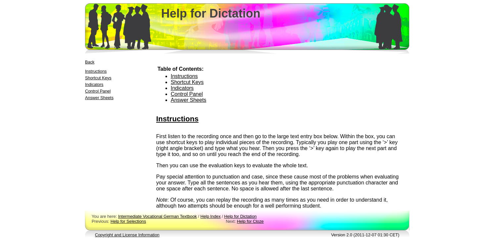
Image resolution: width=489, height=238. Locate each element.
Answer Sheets (99, 97)
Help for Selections (128, 221)
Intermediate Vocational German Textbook (157, 216)
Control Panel (98, 91)
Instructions (96, 71)
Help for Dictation (240, 216)
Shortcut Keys (98, 77)
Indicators (94, 84)
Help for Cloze (250, 221)
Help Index (210, 216)
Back (89, 62)
